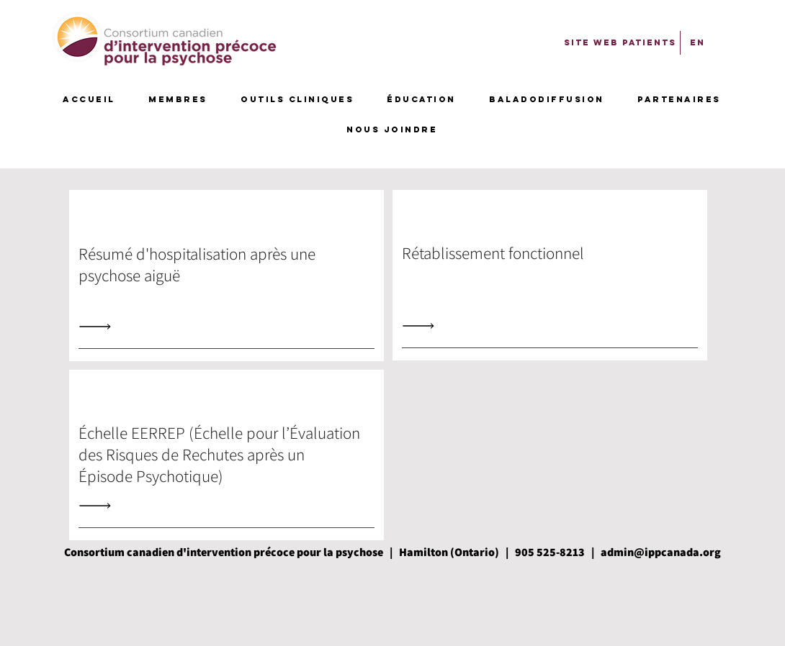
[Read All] (99, 326)
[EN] (697, 42)
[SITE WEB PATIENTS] (620, 42)
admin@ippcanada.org (661, 552)
